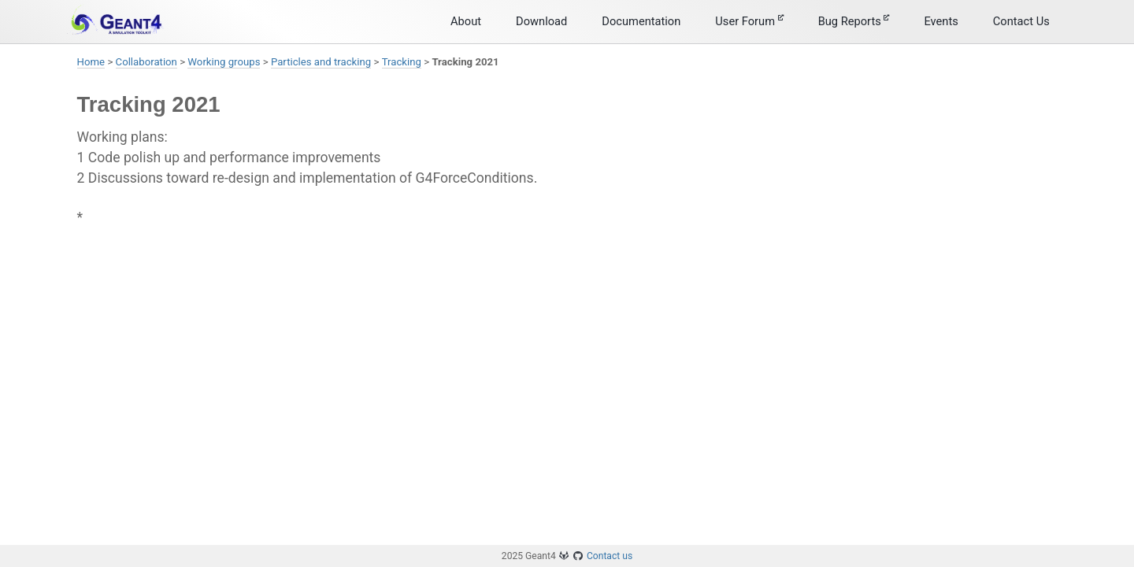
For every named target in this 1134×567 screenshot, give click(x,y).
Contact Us (1021, 21)
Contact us (609, 555)
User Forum (749, 21)
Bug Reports (854, 21)
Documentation (641, 21)
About (465, 21)
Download (541, 21)
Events (941, 21)
